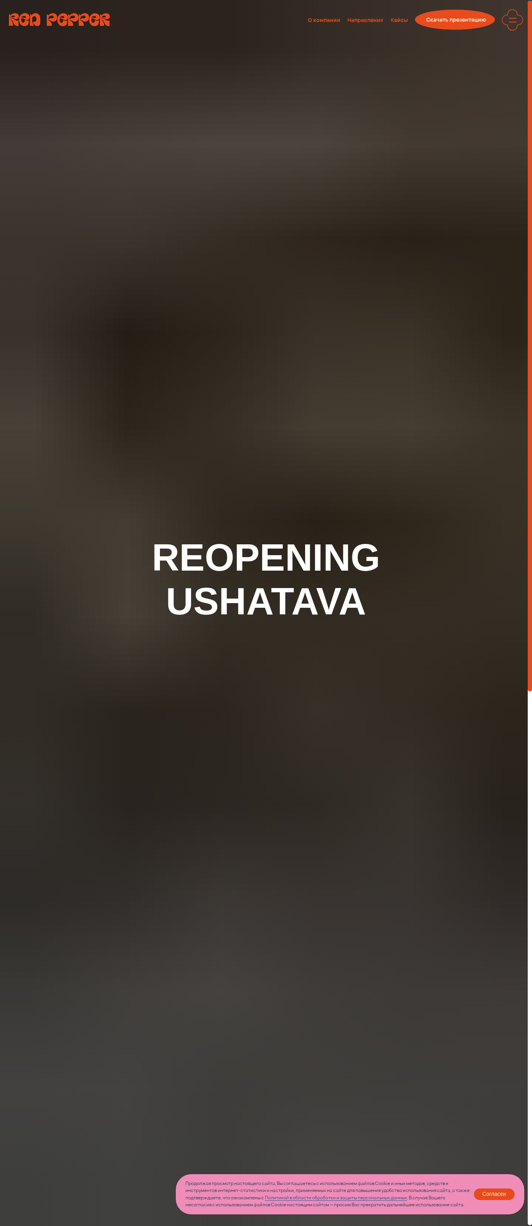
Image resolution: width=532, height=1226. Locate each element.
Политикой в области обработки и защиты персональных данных (336, 1197)
